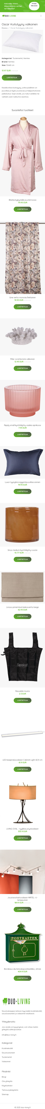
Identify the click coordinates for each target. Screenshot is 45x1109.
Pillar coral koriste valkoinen (22, 359)
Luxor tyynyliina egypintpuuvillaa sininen (22, 482)
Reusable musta (22, 691)
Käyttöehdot (7, 1085)
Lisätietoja (12, 77)
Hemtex (26, 58)
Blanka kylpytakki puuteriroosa (22, 200)
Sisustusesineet (8, 1053)
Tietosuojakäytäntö (10, 1090)
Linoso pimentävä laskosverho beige (22, 607)
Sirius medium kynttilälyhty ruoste (22, 550)
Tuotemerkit (18, 58)
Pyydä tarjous (34, 5)
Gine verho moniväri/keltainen (22, 297)
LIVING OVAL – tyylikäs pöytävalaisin (22, 829)
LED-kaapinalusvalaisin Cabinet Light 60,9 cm (22, 760)
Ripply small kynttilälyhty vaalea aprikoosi (22, 425)
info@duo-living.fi (9, 1035)
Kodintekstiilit (7, 1048)
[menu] (41, 15)
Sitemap (5, 1094)
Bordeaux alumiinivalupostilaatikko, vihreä (22, 969)
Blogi (4, 1077)
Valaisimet (6, 1061)
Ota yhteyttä (7, 1081)
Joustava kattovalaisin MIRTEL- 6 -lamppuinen (22, 898)
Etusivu (5, 28)
